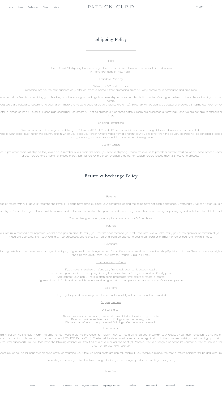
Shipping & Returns (111, 385)
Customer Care (70, 385)
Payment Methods (90, 385)
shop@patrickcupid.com (175, 251)
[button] (211, 6)
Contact (51, 385)
